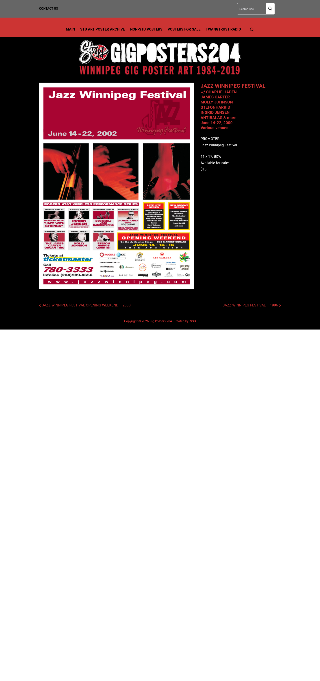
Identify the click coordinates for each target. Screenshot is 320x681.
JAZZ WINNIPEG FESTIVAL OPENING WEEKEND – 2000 (86, 305)
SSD (193, 321)
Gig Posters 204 (160, 321)
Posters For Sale (184, 29)
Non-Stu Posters (146, 29)
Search (270, 9)
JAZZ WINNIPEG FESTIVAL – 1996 (250, 305)
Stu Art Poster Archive (102, 29)
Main (70, 29)
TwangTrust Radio (223, 29)
